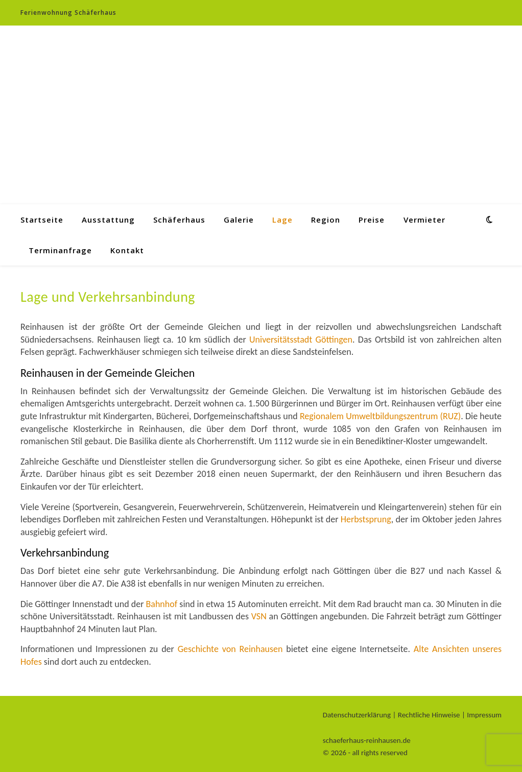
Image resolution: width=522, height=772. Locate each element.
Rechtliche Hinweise (429, 714)
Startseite (41, 219)
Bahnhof (161, 604)
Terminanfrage (60, 250)
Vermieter (424, 219)
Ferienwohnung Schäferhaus (68, 12)
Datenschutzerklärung (357, 714)
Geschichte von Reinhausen (230, 649)
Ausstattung (108, 219)
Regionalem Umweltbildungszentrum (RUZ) (380, 416)
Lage (282, 219)
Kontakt (127, 250)
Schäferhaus (179, 219)
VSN (259, 616)
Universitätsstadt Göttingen (300, 339)
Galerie (239, 219)
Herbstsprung (366, 519)
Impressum (484, 714)
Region (325, 219)
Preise (372, 219)
